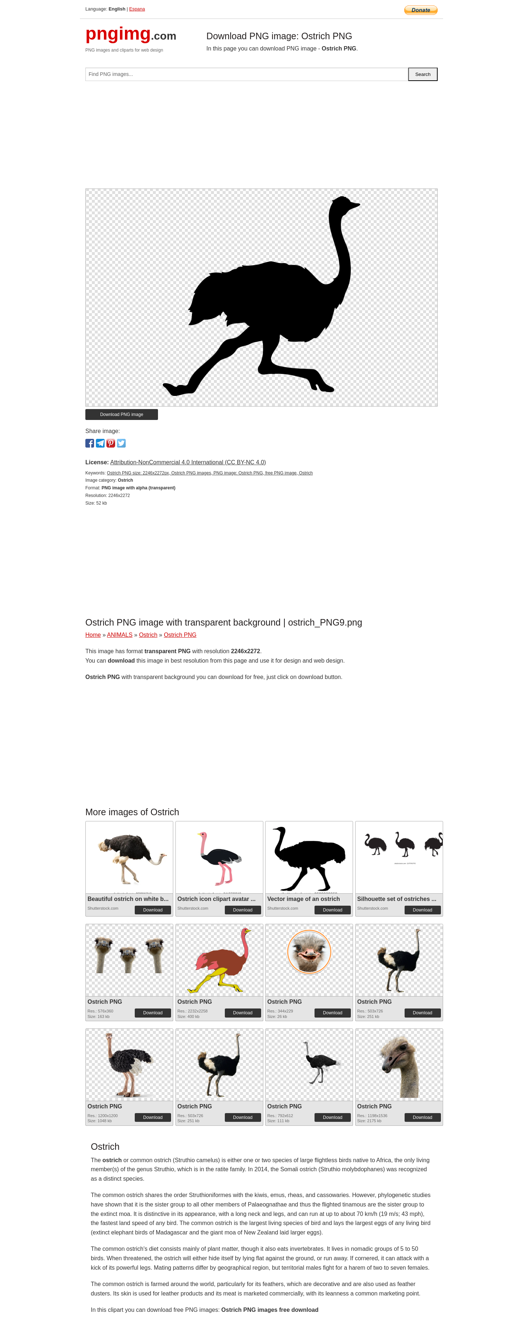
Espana (137, 9)
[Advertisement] (261, 138)
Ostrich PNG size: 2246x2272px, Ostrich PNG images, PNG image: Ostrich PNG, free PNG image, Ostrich (210, 473)
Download (152, 910)
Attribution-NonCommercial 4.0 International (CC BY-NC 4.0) (188, 462)
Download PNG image (121, 414)
